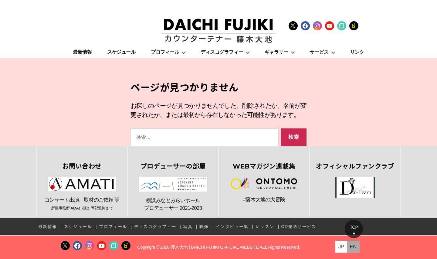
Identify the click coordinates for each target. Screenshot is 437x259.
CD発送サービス (298, 226)
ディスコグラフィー (222, 52)
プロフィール (165, 52)
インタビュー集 (232, 226)
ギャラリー (276, 52)
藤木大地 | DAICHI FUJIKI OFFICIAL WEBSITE (215, 247)
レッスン (265, 226)
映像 (204, 226)
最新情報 (82, 52)
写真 (187, 226)
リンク (357, 52)
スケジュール (121, 52)
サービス (319, 52)
